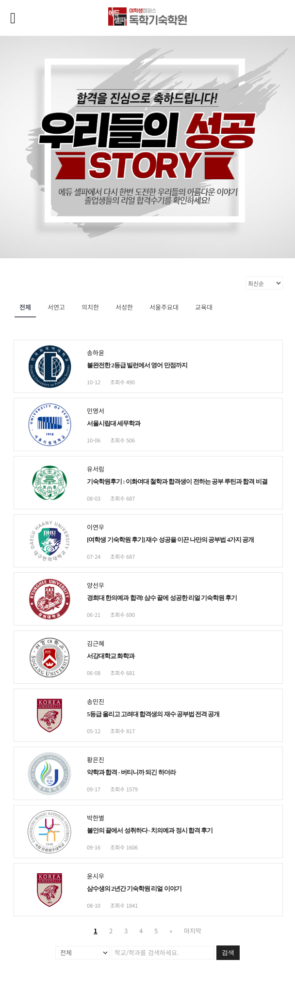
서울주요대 (164, 307)
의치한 (90, 307)
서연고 (56, 307)
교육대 (204, 307)
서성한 (124, 307)
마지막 (192, 930)
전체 (25, 307)
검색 (228, 952)
